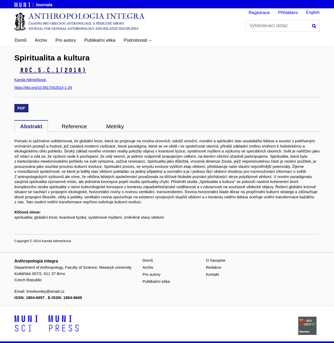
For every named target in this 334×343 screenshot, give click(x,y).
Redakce (213, 267)
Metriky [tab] (115, 126)
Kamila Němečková (30, 80)
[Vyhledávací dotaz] (282, 26)
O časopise (215, 260)
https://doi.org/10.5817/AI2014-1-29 (43, 87)
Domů (20, 40)
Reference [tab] (74, 126)
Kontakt (212, 274)
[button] (137, 40)
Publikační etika (99, 40)
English (313, 12)
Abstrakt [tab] (31, 126)
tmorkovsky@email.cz (45, 291)
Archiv (41, 40)
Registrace (259, 12)
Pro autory (66, 40)
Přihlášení (288, 12)
